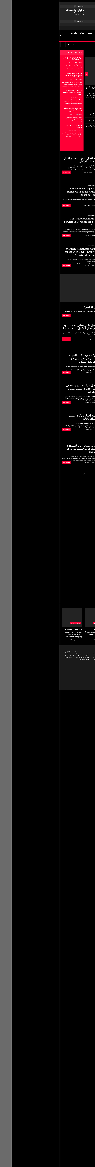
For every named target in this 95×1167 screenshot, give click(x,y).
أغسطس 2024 (88, 269)
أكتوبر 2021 (89, 421)
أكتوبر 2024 (89, 259)
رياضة (90, 38)
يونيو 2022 (89, 388)
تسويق (37, 355)
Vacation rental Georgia (55, 656)
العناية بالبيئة (89, 479)
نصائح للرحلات (88, 588)
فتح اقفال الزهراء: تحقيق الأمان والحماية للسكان (76, 65)
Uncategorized (81, 33)
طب (70, 38)
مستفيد (87, 12)
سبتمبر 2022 (89, 373)
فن (59, 38)
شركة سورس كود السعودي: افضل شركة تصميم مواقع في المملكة (22, 451)
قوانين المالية (88, 564)
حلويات (30, 33)
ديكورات (15, 33)
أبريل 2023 (89, 340)
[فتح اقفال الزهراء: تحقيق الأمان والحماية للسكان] (32, 14)
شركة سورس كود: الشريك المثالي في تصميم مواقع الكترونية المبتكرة (23, 361)
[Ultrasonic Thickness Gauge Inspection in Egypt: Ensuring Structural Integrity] (85, 142)
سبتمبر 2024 (89, 264)
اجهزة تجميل (55, 33)
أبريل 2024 (89, 288)
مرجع (90, 569)
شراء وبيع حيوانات (87, 541)
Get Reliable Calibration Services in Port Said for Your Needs (67, 115)
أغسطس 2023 (88, 321)
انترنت (90, 484)
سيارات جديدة (88, 536)
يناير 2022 (89, 407)
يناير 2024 (89, 302)
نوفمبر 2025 (89, 226)
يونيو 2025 (89, 236)
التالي (25, 476)
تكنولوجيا (39, 33)
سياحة (83, 38)
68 (33, 476)
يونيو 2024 (89, 278)
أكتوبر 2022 (89, 369)
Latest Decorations (87, 455)
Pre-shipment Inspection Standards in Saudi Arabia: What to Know (68, 91)
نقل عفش (56, 661)
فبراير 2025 (89, 240)
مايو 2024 (89, 283)
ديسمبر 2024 (88, 250)
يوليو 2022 (89, 383)
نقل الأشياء (89, 593)
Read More (7, 174)
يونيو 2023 (89, 331)
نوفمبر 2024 (89, 255)
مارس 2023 (89, 345)
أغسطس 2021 (88, 430)
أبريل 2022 (89, 392)
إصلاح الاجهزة (67, 33)
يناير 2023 (89, 354)
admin (90, 73)
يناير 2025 (89, 245)
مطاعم (53, 38)
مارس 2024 (89, 293)
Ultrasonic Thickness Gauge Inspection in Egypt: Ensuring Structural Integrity (67, 138)
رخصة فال (23, 661)
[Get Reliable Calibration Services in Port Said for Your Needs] (85, 119)
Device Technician (33, 188)
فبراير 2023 (89, 350)
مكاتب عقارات (88, 579)
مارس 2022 (89, 397)
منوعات (45, 38)
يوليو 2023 (89, 326)
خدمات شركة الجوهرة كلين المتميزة (44, 309)
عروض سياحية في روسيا (18, 656)
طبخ (64, 38)
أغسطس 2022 (88, 378)
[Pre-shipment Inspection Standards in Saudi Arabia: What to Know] (85, 94)
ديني (91, 522)
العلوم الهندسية (88, 474)
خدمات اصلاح (89, 57)
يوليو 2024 (89, 274)
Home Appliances (87, 451)
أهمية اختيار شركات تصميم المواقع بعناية (38, 126)
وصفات (37, 38)
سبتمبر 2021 (89, 426)
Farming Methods (87, 446)
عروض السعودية (83, 671)
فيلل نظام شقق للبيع (52, 663)
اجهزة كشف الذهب (22, 660)
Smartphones (88, 460)
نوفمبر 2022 (89, 364)
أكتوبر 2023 (89, 312)
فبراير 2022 (89, 402)
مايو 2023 (89, 335)
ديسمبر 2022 (88, 359)
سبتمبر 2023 (89, 316)
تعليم (46, 33)
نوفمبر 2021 (89, 416)
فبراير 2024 (89, 297)
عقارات (90, 560)
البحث (90, 158)
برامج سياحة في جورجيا (20, 658)
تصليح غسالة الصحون (78, 669)
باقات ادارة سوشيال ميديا (75, 667)
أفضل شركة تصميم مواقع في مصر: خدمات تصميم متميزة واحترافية (22, 391)
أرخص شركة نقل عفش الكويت (50, 660)
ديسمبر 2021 (88, 411)
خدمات (23, 33)
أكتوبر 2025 (89, 231)
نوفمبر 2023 (89, 307)
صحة (76, 38)
